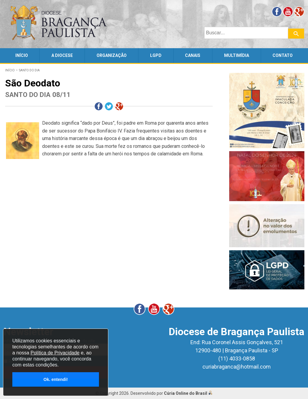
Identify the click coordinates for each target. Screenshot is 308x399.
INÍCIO (21, 55)
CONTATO (283, 55)
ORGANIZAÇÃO (112, 55)
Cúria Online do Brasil (188, 393)
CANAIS (192, 55)
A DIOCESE (62, 55)
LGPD (156, 55)
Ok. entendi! (56, 379)
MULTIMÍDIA (236, 55)
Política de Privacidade (54, 352)
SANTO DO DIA (29, 70)
